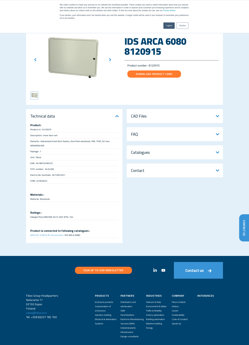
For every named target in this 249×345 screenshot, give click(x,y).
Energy (149, 316)
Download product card (154, 74)
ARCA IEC (35, 235)
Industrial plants (128, 316)
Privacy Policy (110, 340)
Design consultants (130, 324)
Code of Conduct (180, 307)
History (175, 294)
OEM (123, 298)
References (205, 283)
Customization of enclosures (103, 296)
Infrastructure (127, 320)
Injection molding (103, 303)
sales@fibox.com (36, 300)
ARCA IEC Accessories (52, 235)
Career (175, 298)
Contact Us (244, 228)
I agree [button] (169, 25)
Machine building (154, 311)
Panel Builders (127, 303)
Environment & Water (156, 294)
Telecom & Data (153, 290)
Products (102, 283)
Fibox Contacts (179, 290)
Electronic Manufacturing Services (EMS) (132, 309)
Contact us (198, 264)
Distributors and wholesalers (128, 292)
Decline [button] (182, 25)
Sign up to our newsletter (104, 264)
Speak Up (176, 311)
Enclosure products (104, 290)
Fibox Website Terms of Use (131, 340)
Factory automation (155, 303)
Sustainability (178, 303)
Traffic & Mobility (154, 298)
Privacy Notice (169, 10)
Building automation (155, 307)
